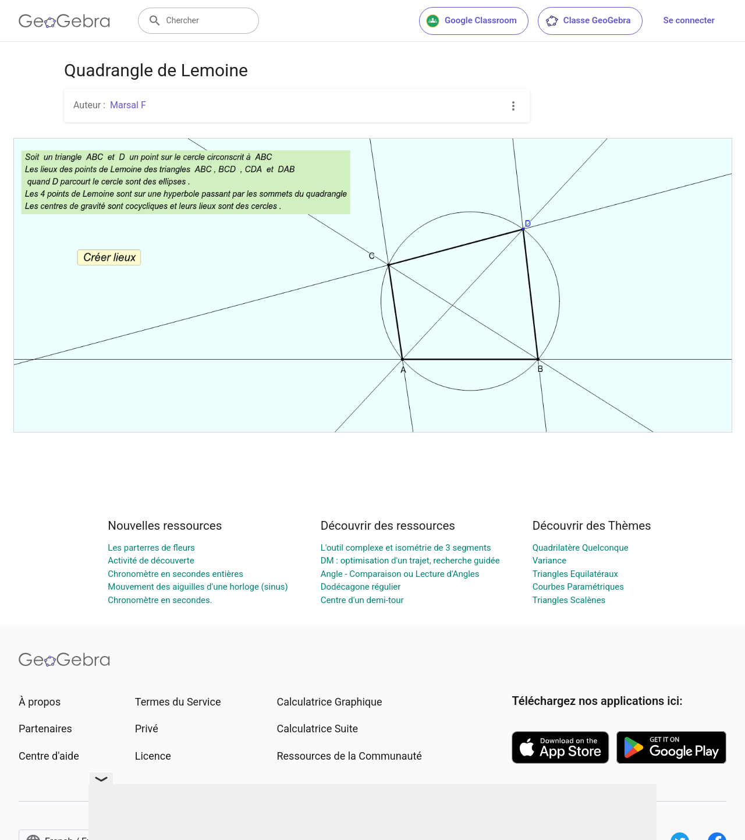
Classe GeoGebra (588, 21)
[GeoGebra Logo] (64, 21)
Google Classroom (471, 21)
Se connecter (689, 20)
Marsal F (128, 105)
